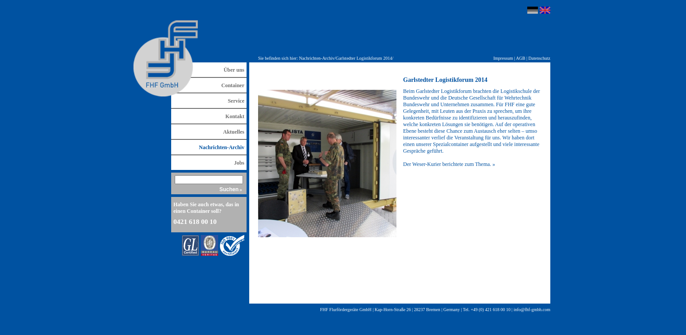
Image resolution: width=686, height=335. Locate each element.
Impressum (503, 58)
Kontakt (234, 116)
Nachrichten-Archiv (316, 58)
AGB (520, 58)
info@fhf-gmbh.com (532, 309)
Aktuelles (233, 132)
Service (236, 101)
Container (232, 85)
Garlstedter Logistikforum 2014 (364, 58)
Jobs (239, 163)
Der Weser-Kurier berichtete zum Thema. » (449, 164)
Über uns (233, 70)
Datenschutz (539, 58)
